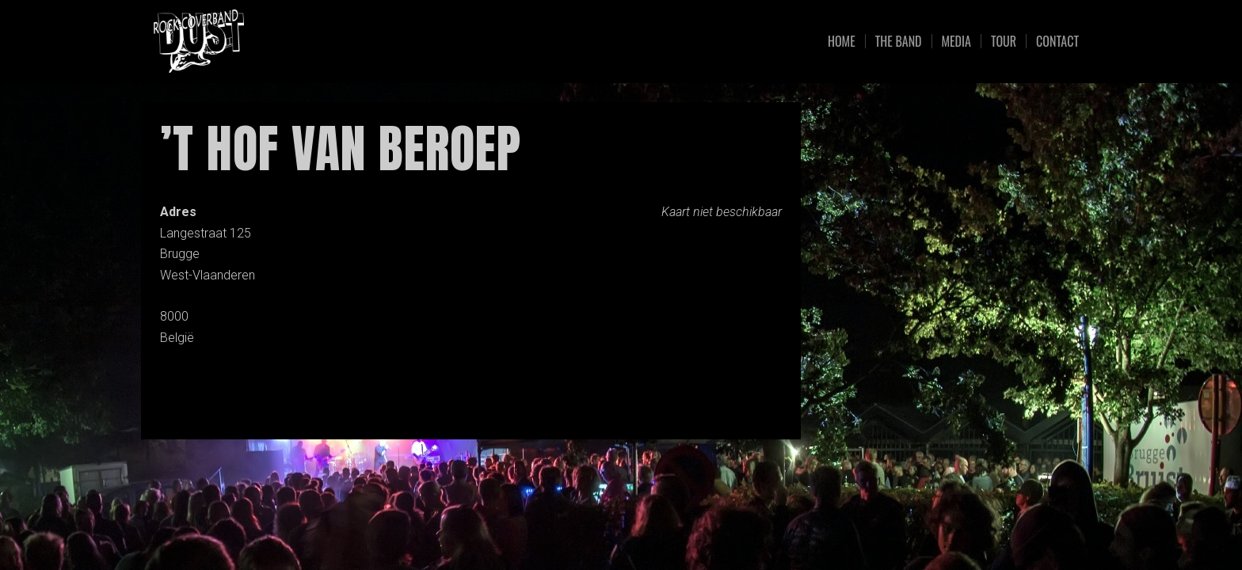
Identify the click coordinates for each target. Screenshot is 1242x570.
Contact (1057, 41)
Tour (1003, 41)
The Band (898, 41)
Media (956, 41)
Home (841, 41)
